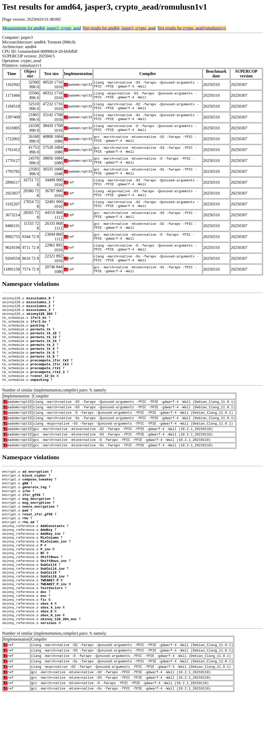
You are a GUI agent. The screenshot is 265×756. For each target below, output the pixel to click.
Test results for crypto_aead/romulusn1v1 (191, 28)
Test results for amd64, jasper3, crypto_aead (119, 28)
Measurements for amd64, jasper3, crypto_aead (41, 28)
